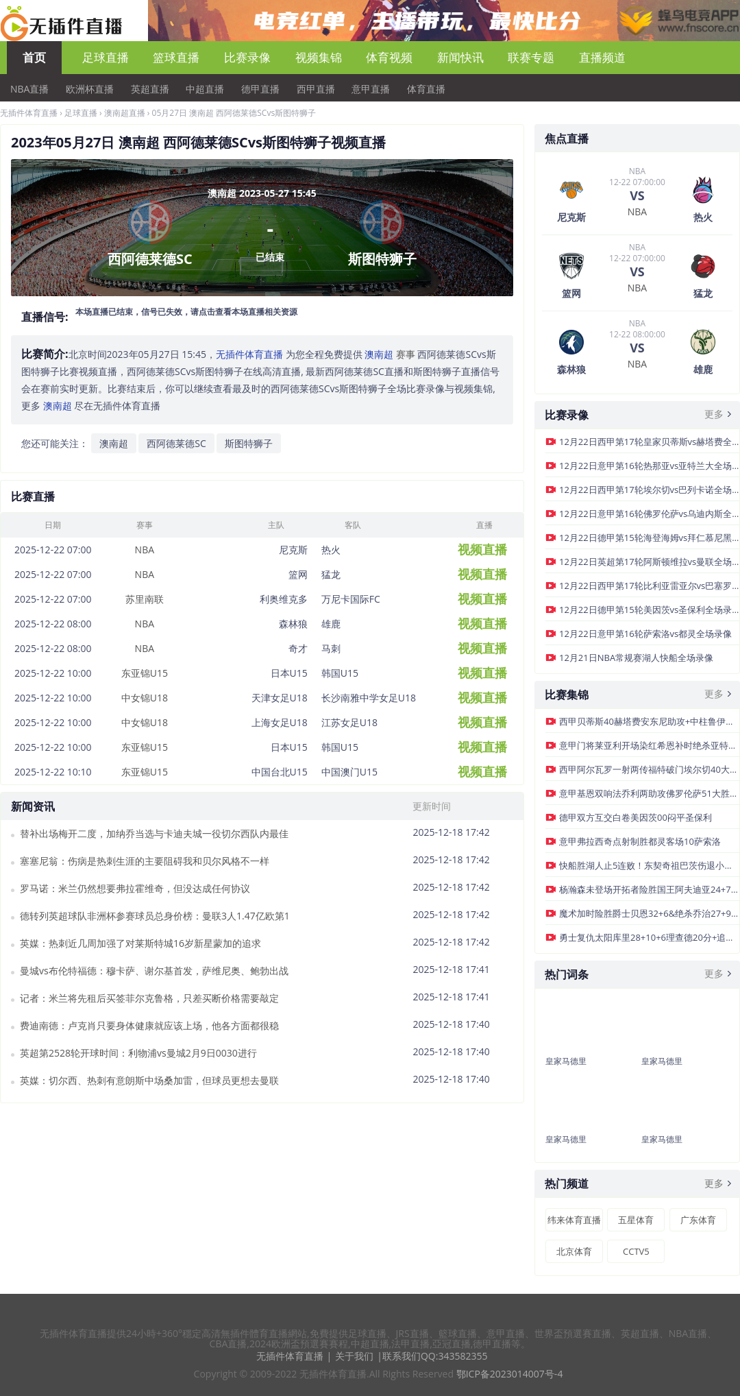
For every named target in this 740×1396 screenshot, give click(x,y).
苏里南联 (144, 598)
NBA (144, 549)
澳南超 (113, 443)
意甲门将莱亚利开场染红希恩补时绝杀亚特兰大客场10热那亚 (649, 745)
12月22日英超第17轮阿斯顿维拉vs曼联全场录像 (649, 561)
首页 (34, 57)
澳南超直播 (124, 113)
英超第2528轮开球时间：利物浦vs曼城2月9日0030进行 (138, 1052)
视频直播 (482, 549)
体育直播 (426, 89)
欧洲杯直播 (90, 89)
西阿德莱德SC (176, 443)
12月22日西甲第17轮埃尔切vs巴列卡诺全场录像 (649, 489)
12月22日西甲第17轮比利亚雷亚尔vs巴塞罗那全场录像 (649, 585)
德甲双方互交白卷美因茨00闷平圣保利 (635, 817)
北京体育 (574, 1251)
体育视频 (389, 57)
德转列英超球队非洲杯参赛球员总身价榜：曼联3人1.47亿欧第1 (155, 915)
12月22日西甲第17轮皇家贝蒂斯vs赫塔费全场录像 (649, 441)
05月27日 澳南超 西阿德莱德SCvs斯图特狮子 (234, 113)
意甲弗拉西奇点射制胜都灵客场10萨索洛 (640, 841)
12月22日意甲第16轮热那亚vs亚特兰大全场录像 (649, 465)
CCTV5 (636, 1251)
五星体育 (636, 1220)
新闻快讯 (460, 57)
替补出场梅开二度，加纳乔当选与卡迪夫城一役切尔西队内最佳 (154, 833)
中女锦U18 (144, 697)
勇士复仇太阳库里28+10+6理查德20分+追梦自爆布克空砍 (649, 937)
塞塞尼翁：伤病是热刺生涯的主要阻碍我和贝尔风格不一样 (144, 860)
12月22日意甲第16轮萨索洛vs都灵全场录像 (645, 633)
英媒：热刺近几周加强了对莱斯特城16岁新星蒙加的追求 (140, 943)
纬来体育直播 (574, 1220)
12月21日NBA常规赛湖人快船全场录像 (636, 657)
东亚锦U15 (144, 672)
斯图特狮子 (249, 443)
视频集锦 (318, 57)
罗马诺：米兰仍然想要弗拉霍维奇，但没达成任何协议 (135, 888)
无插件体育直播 (29, 113)
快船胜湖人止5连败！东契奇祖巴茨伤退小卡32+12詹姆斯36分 (649, 865)
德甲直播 (260, 89)
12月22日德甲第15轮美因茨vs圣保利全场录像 (649, 609)
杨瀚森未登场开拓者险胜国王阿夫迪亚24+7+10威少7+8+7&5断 (649, 889)
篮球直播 (176, 57)
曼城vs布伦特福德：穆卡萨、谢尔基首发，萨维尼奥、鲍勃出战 (154, 970)
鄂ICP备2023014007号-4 (509, 1373)
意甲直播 (371, 89)
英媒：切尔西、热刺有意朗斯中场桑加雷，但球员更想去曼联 (149, 1080)
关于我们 (354, 1355)
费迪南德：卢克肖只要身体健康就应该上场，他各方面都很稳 (149, 1025)
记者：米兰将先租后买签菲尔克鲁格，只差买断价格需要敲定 (149, 997)
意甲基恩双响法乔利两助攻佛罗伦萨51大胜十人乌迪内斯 (649, 793)
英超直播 (150, 89)
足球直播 (105, 57)
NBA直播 (29, 89)
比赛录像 (247, 57)
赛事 (390, 354)
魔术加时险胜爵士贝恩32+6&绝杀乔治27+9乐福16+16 (649, 913)
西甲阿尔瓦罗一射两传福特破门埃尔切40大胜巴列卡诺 (649, 769)
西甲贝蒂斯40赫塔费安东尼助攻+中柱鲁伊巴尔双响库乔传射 (649, 721)
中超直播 (205, 89)
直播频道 (602, 57)
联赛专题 (531, 57)
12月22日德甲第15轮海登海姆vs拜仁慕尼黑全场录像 (649, 537)
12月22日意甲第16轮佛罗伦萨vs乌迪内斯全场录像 (649, 513)
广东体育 (698, 1220)
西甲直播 (316, 89)
